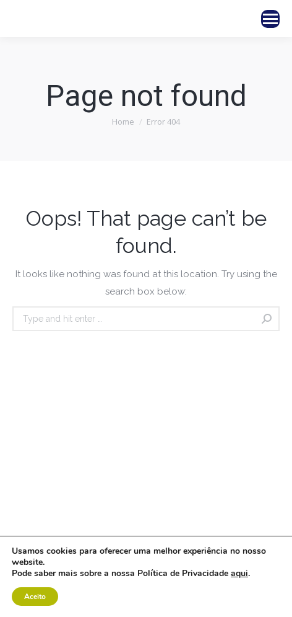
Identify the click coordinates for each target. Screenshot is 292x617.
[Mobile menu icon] (270, 19)
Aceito (35, 596)
